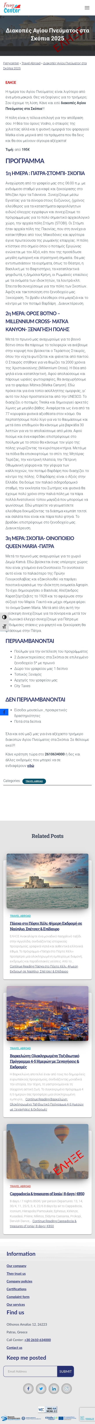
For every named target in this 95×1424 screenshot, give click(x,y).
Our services (16, 1304)
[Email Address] (32, 1371)
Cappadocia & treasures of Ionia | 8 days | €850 (47, 1193)
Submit (65, 1371)
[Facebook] (4, 712)
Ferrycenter (11, 63)
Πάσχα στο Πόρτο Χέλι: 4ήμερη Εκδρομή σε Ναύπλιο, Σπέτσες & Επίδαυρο (46, 926)
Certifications (16, 1289)
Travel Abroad (31, 63)
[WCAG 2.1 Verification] (47, 1409)
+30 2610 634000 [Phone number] (37, 1340)
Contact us (14, 1347)
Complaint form (18, 1297)
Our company (16, 1266)
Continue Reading (47, 1104)
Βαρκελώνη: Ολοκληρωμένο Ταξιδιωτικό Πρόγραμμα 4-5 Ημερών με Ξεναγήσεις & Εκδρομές (44, 1061)
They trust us (16, 1273)
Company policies (19, 1281)
